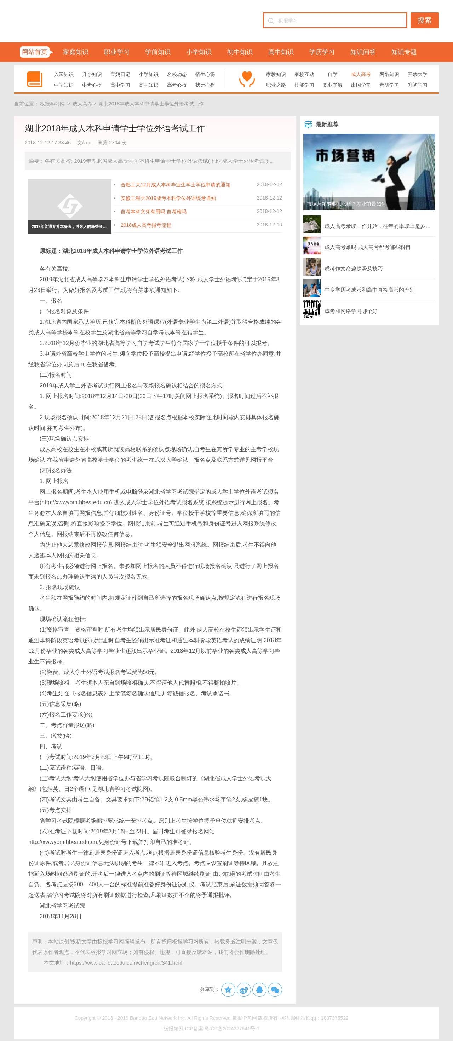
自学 (333, 74)
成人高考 (361, 74)
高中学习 (120, 85)
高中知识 (281, 52)
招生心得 (205, 74)
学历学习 (322, 52)
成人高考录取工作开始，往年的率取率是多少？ (369, 224)
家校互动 (304, 74)
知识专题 (404, 52)
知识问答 (363, 52)
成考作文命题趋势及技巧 (343, 267)
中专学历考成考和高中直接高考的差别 (359, 288)
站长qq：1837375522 (324, 1018)
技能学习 (304, 85)
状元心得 (205, 85)
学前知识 (158, 52)
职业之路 (276, 85)
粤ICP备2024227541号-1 (232, 1028)
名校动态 (177, 74)
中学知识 (64, 85)
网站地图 (289, 1018)
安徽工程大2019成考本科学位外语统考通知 (168, 198)
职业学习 (117, 52)
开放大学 (418, 74)
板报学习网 (52, 104)
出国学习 (361, 85)
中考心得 (92, 85)
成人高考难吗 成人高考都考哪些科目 (357, 245)
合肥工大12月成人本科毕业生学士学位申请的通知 (175, 185)
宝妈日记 (120, 74)
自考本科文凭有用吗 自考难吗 (154, 211)
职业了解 (333, 85)
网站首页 (34, 52)
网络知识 (389, 74)
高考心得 (177, 85)
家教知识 (276, 74)
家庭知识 (75, 52)
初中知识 (240, 52)
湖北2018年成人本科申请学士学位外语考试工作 (151, 104)
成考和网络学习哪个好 (340, 309)
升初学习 (418, 85)
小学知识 (199, 52)
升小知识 (92, 74)
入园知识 (64, 74)
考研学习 (389, 85)
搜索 (425, 20)
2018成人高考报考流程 (146, 225)
